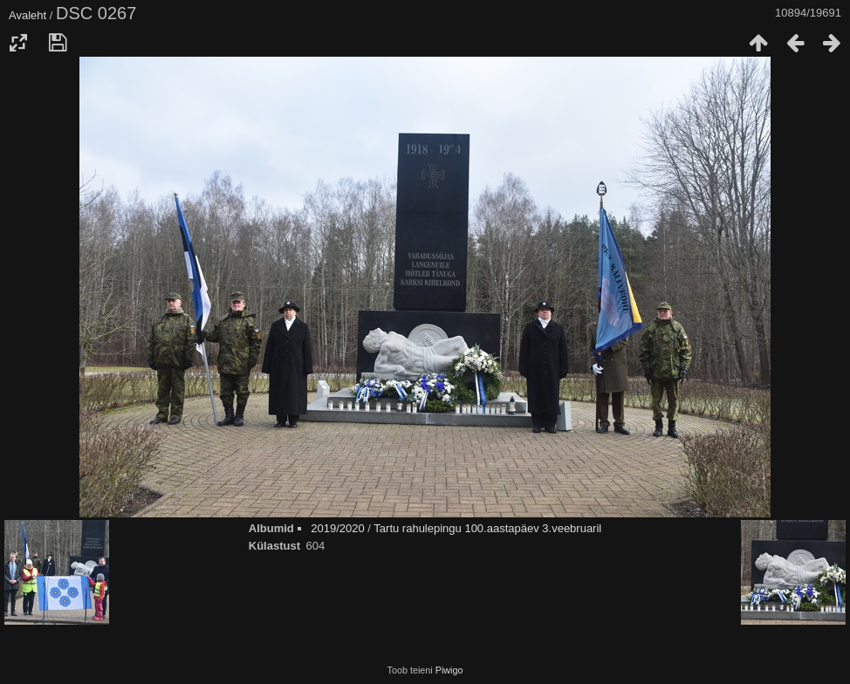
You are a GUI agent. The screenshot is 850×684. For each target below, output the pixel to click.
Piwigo (449, 670)
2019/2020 (337, 528)
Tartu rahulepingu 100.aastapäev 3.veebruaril (487, 528)
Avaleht (27, 15)
